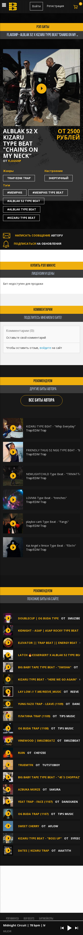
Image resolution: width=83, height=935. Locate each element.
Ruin (21, 753)
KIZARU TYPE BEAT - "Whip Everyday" (51, 426)
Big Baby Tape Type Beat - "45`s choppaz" (49, 777)
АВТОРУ (33, 235)
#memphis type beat (48, 192)
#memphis (14, 192)
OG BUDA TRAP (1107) (33, 814)
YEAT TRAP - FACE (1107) (35, 802)
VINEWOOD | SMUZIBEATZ (36, 740)
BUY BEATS (29, 918)
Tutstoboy (51, 765)
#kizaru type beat (21, 218)
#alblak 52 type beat (23, 201)
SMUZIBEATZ (73, 740)
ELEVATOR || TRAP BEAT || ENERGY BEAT (48, 643)
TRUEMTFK (25, 765)
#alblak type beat (21, 209)
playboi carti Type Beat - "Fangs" (47, 522)
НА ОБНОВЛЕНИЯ (32, 243)
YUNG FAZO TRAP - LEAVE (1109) (40, 704)
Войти (36, 6)
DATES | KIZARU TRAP (33, 850)
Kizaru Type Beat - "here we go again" (47, 679)
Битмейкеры (46, 918)
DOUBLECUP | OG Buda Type (38, 618)
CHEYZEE (40, 753)
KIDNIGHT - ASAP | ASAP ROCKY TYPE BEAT (48, 630)
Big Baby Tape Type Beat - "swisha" (44, 667)
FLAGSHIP (14, 161)
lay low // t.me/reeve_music (39, 692)
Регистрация (55, 6)
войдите (45, 348)
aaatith (64, 850)
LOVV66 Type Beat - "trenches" (46, 498)
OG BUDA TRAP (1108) (33, 728)
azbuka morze (29, 789)
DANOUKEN (70, 802)
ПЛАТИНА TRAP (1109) (34, 716)
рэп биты (42, 27)
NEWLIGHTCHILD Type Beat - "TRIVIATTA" (54, 474)
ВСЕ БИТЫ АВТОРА (41, 400)
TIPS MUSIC (67, 716)
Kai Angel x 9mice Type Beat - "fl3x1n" (51, 545)
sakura (55, 789)
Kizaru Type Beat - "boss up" (40, 838)
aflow (53, 826)
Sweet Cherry (28, 826)
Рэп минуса (12, 918)
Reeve (74, 692)
